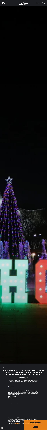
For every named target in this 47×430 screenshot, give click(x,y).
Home (3, 367)
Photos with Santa (34, 417)
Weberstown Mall (24, 417)
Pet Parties (17, 423)
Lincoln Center (10, 387)
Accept (35, 427)
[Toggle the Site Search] (39, 3)
